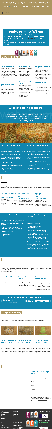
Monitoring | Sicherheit (8, 169)
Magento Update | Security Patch (10, 162)
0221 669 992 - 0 (5, 424)
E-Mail (32, 385)
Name (32, 381)
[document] (26, 8)
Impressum (10, 6)
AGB (15, 413)
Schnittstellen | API (7, 168)
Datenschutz (16, 414)
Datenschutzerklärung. (7, 8)
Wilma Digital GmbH (31, 38)
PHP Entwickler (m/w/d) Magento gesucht (18, 424)
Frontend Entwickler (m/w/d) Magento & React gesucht (19, 421)
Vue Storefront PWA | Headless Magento (12, 167)
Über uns (15, 415)
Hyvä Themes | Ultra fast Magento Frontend (12, 165)
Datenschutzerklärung (42, 400)
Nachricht (33, 389)
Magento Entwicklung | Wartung (10, 164)
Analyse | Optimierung (8, 171)
